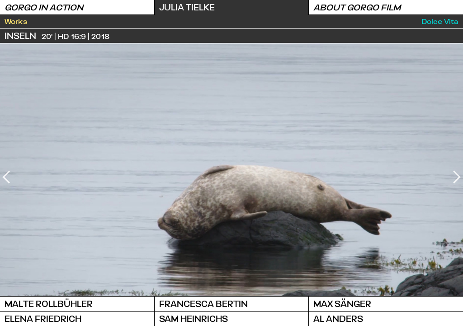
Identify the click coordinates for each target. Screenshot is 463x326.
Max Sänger (342, 303)
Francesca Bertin (203, 303)
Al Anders (338, 318)
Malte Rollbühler (49, 303)
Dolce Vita (439, 21)
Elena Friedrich (43, 318)
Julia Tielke (187, 7)
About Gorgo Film (357, 7)
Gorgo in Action (44, 7)
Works (16, 21)
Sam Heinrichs (193, 318)
